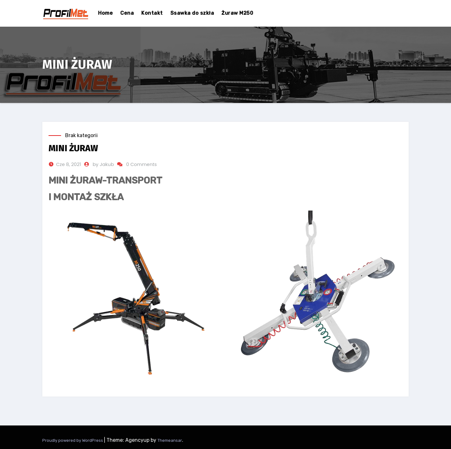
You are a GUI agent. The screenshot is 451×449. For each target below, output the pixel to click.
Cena (127, 13)
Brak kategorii (81, 135)
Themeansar (170, 440)
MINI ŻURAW (73, 148)
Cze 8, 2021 (68, 164)
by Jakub (103, 164)
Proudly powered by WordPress (73, 440)
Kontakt (152, 13)
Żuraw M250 (237, 13)
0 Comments (141, 164)
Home (105, 13)
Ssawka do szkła (192, 13)
